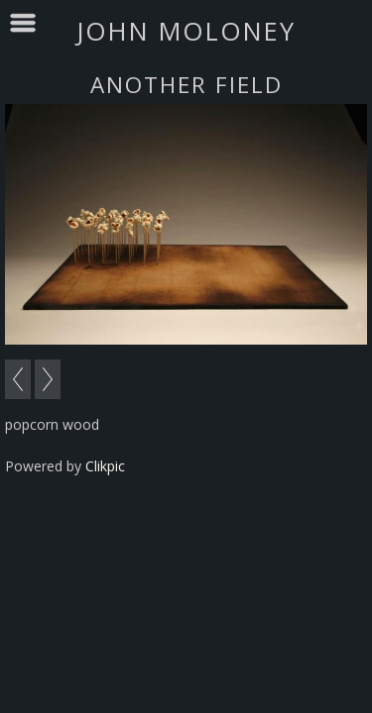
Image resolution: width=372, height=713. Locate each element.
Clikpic (105, 466)
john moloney (186, 31)
